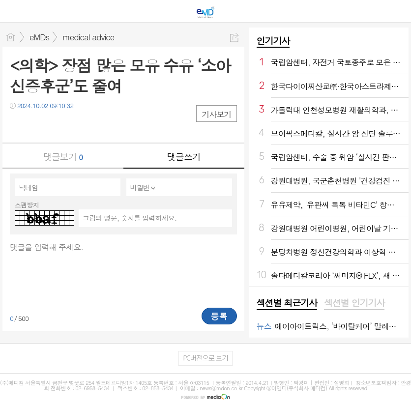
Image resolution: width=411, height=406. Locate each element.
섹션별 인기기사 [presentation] (354, 303)
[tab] (287, 303)
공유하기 (234, 37)
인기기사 (273, 40)
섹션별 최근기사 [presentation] (287, 303)
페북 (18, 125)
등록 (219, 316)
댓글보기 (63, 156)
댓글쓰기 (184, 156)
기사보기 (216, 114)
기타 (77, 125)
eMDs (39, 37)
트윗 (38, 125)
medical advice (88, 37)
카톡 (57, 125)
